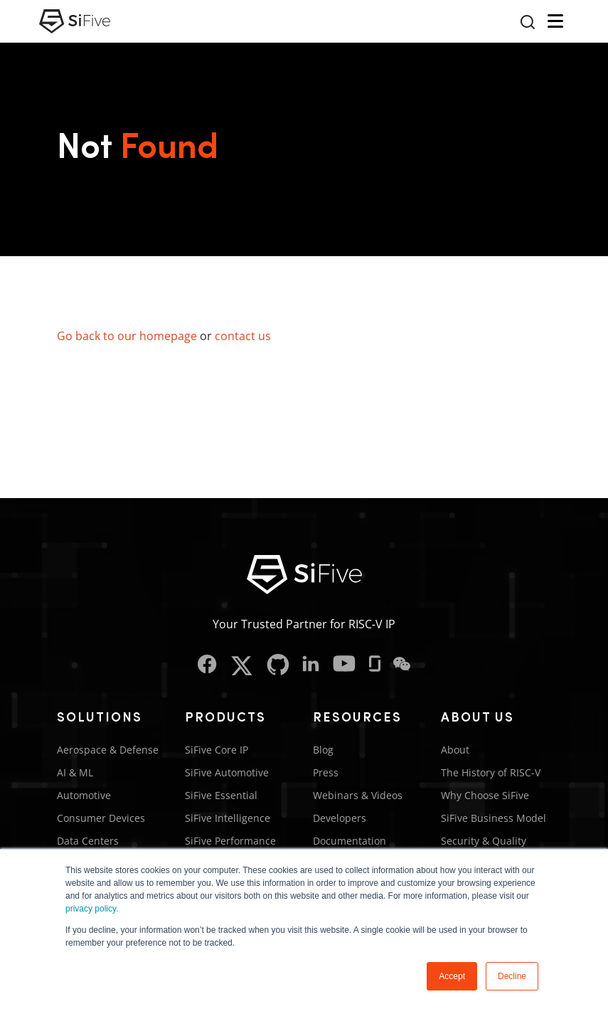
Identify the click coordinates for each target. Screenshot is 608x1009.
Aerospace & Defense (108, 749)
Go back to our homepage (127, 336)
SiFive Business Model (493, 818)
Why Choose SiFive (485, 795)
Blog (323, 749)
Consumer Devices (101, 818)
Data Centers (88, 840)
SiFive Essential (221, 795)
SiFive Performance (230, 840)
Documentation (349, 840)
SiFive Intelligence (227, 818)
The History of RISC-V (490, 772)
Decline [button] (512, 976)
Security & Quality (483, 840)
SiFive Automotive (227, 772)
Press (325, 772)
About (455, 749)
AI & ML (75, 772)
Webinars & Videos (357, 795)
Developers (339, 818)
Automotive (84, 795)
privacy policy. (91, 909)
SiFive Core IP (216, 749)
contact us (243, 336)
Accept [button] (452, 976)
